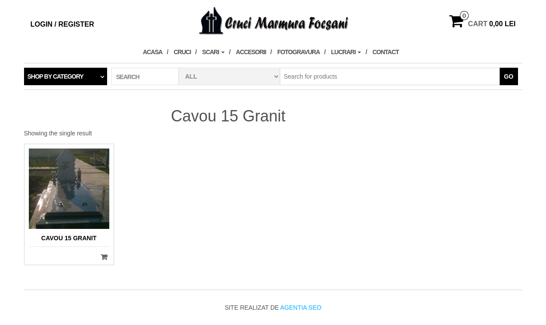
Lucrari (346, 51)
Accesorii (251, 51)
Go (509, 76)
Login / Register (62, 24)
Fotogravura (298, 51)
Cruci (182, 51)
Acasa (153, 51)
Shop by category (55, 76)
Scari (213, 51)
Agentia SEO (300, 307)
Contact (385, 51)
